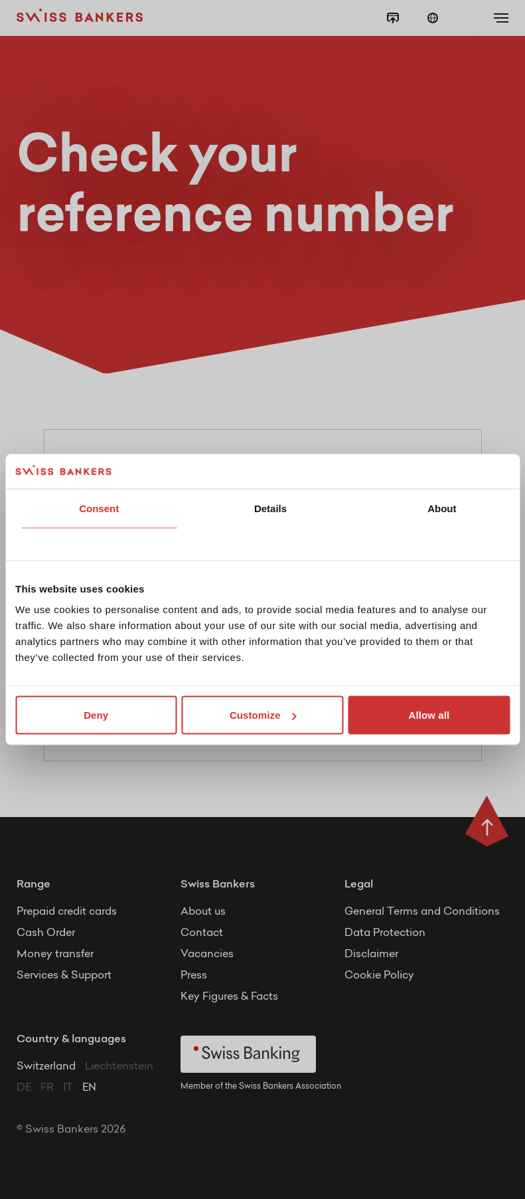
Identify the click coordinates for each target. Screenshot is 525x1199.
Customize (263, 715)
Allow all (428, 715)
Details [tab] (270, 507)
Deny (96, 715)
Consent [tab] (99, 507)
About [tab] (441, 507)
